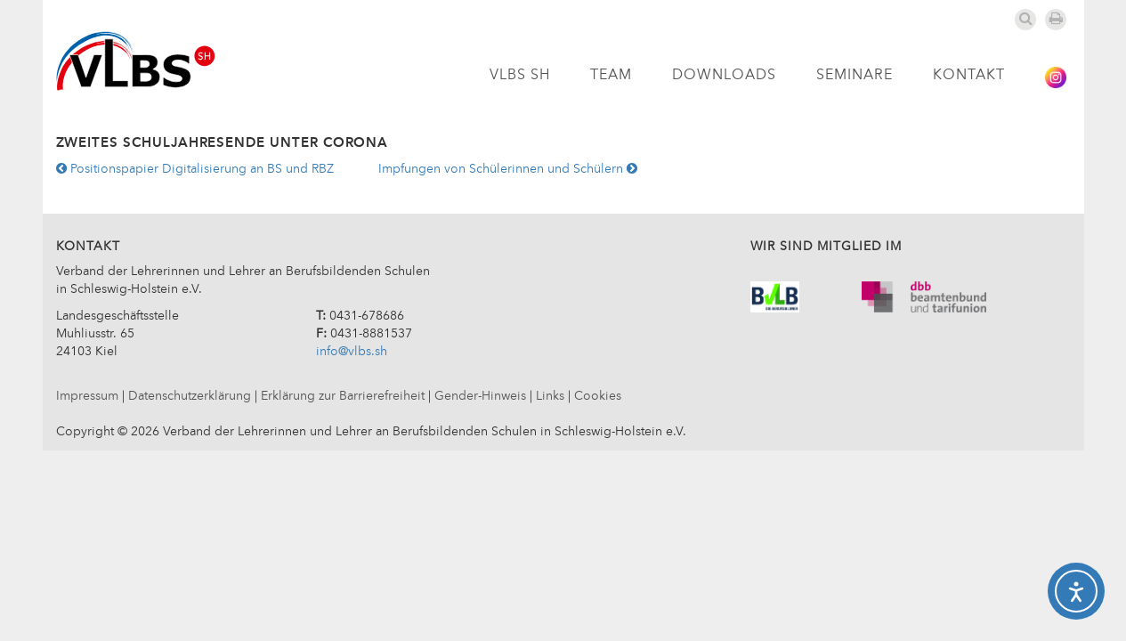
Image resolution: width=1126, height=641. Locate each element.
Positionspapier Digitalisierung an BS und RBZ (195, 169)
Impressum (87, 396)
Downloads (724, 76)
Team (611, 76)
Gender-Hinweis (480, 396)
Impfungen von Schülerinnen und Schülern (507, 169)
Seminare (854, 76)
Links (550, 396)
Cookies (597, 396)
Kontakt (969, 76)
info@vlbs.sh (351, 351)
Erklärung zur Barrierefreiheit (343, 396)
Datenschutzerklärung (189, 396)
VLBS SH (520, 76)
